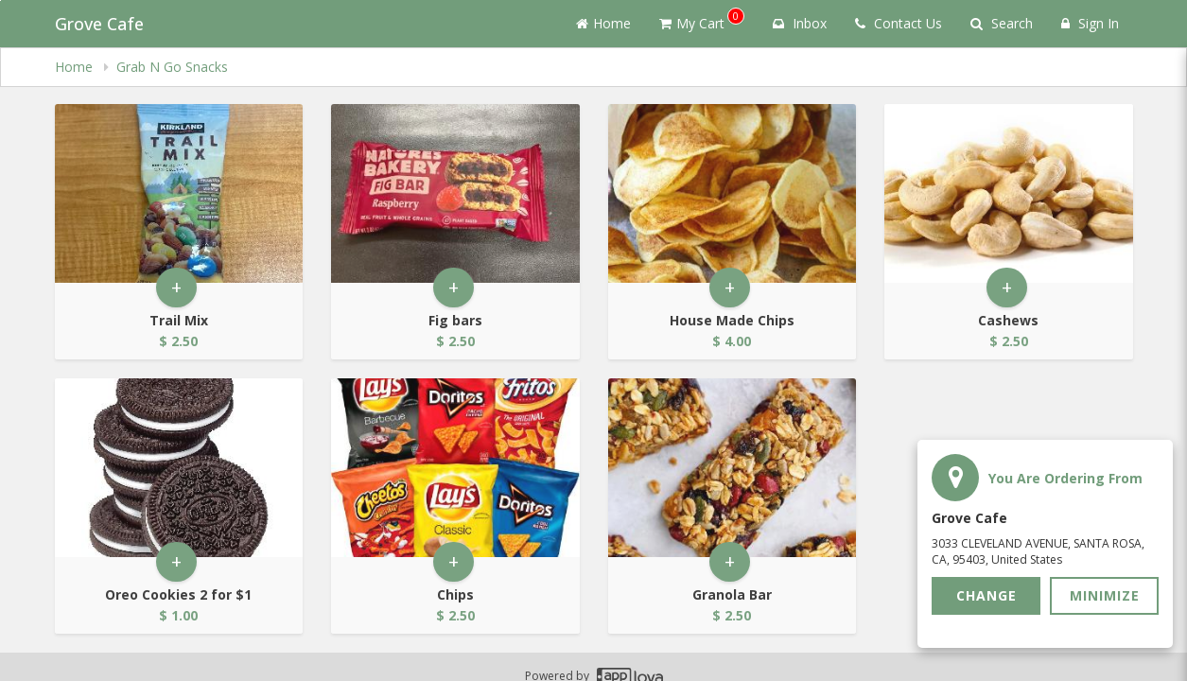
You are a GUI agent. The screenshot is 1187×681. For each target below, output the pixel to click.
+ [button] (176, 287)
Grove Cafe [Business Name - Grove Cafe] (99, 23)
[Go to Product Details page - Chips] (455, 467)
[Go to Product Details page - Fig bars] (455, 193)
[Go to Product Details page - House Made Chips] (732, 193)
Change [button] (986, 595)
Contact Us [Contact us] (898, 23)
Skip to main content (0, 0)
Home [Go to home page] (603, 23)
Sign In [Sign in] (1090, 23)
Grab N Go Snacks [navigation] (172, 67)
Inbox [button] (800, 23)
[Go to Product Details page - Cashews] (1008, 193)
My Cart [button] (701, 20)
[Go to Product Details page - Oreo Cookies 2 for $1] (179, 467)
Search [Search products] (1001, 23)
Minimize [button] (1105, 595)
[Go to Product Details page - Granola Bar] (732, 467)
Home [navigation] (75, 67)
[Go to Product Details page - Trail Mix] (179, 193)
